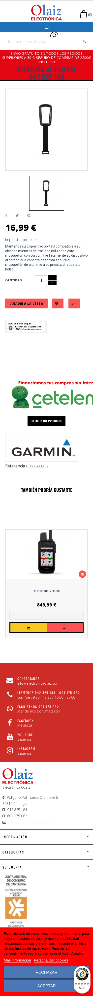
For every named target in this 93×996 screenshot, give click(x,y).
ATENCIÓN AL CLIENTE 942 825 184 (47, 73)
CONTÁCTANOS (28, 678)
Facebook (25, 720)
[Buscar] (44, 41)
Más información (17, 960)
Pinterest (28, 215)
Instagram (26, 748)
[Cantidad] (41, 280)
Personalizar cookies (51, 960)
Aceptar (46, 986)
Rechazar (46, 972)
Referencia (15, 466)
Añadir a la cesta (26, 304)
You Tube (25, 734)
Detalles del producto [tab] (46, 421)
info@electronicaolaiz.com (29, 822)
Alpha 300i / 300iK (46, 591)
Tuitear (17, 215)
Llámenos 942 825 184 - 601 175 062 (48, 692)
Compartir (6, 215)
